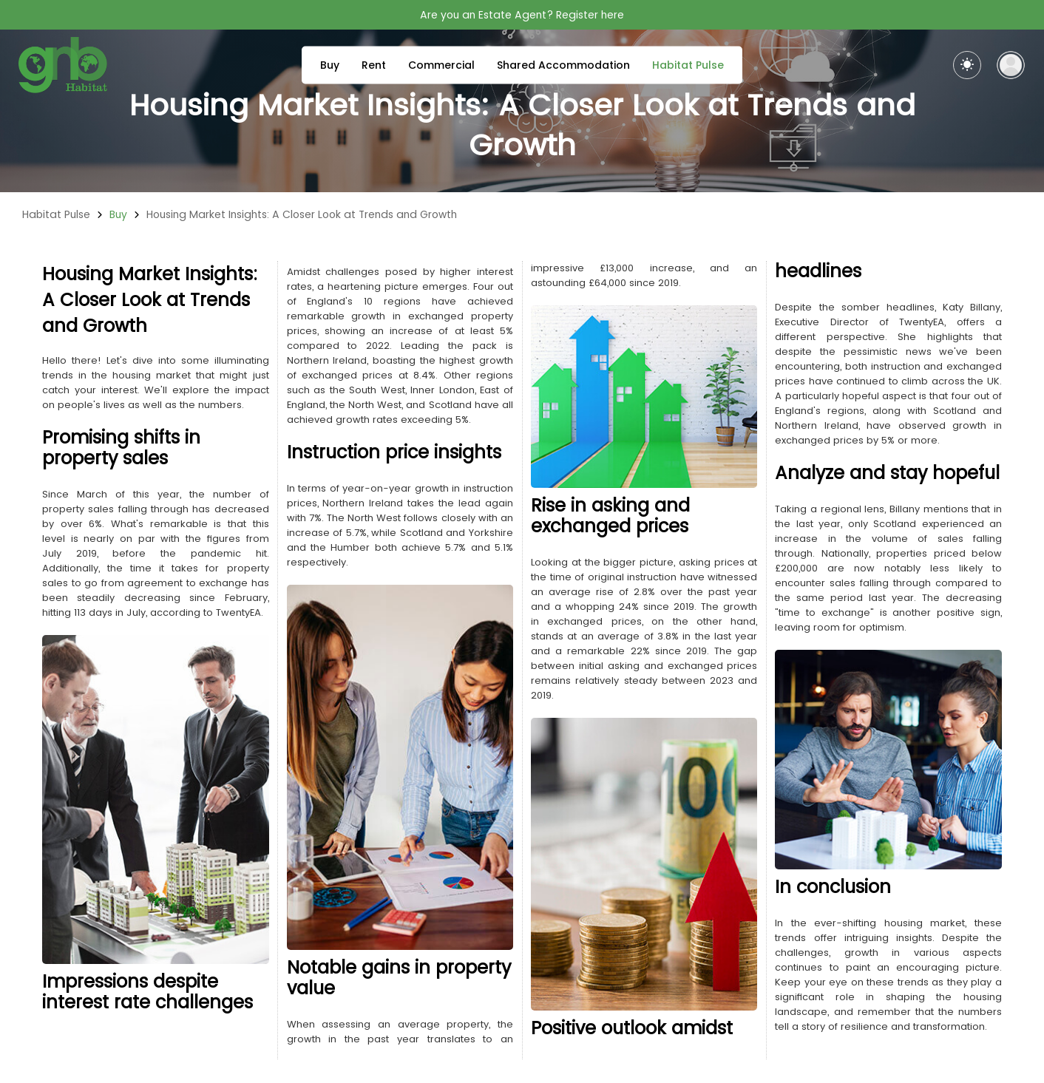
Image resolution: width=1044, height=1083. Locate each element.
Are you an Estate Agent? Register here (522, 14)
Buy (329, 65)
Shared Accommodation (563, 65)
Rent (374, 65)
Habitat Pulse (688, 65)
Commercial (441, 65)
